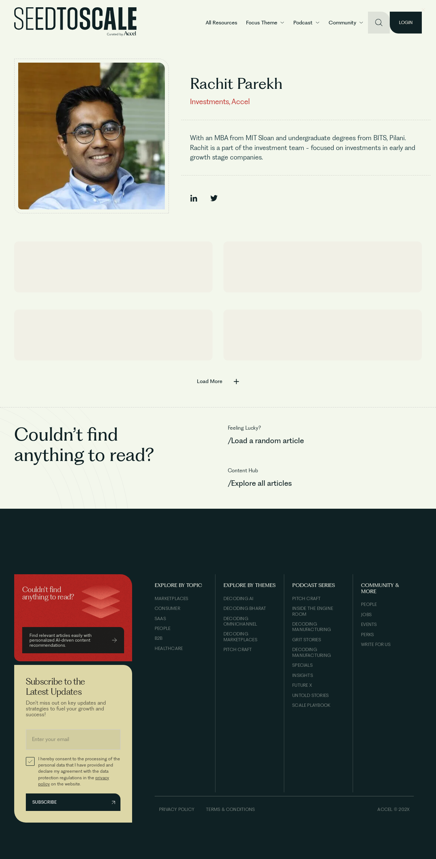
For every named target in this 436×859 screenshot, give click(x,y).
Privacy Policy (176, 809)
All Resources (221, 22)
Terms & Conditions (230, 809)
